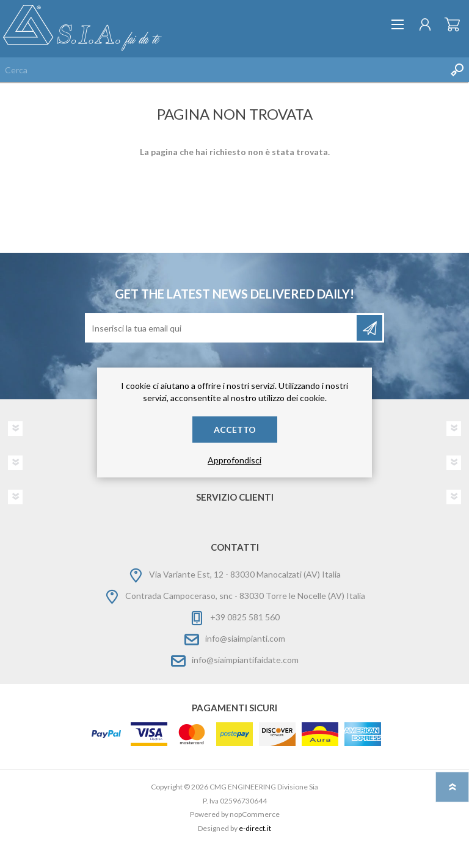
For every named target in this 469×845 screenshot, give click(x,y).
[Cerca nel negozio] (222, 69)
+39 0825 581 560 (245, 617)
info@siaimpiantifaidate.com (245, 660)
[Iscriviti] (222, 328)
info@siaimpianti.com (245, 638)
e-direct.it (255, 828)
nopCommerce (255, 814)
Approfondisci (234, 460)
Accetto (235, 429)
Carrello (452, 24)
